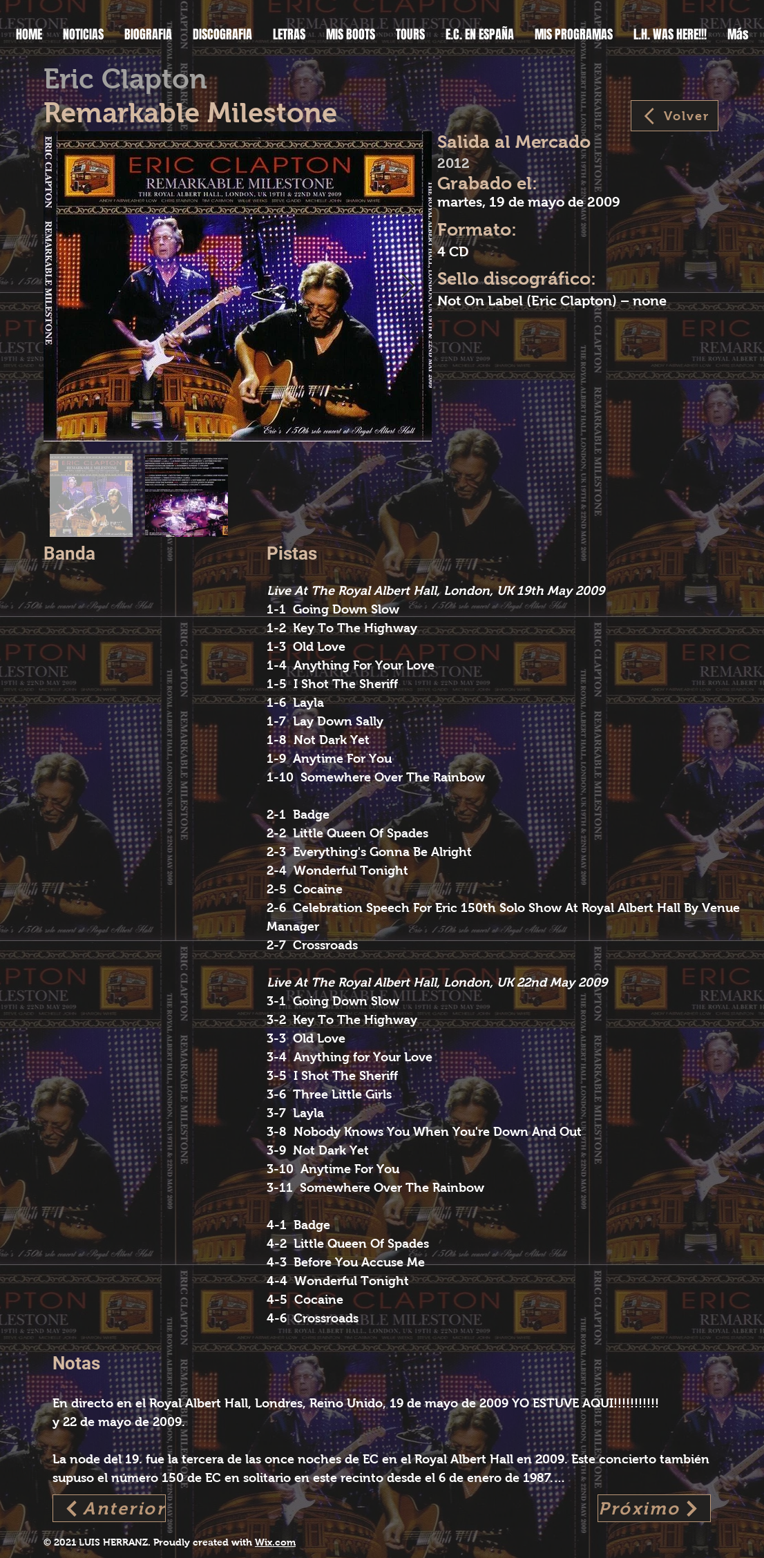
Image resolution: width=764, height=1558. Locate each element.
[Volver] (674, 115)
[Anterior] (109, 1508)
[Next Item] (408, 286)
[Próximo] (654, 1508)
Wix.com (275, 1542)
